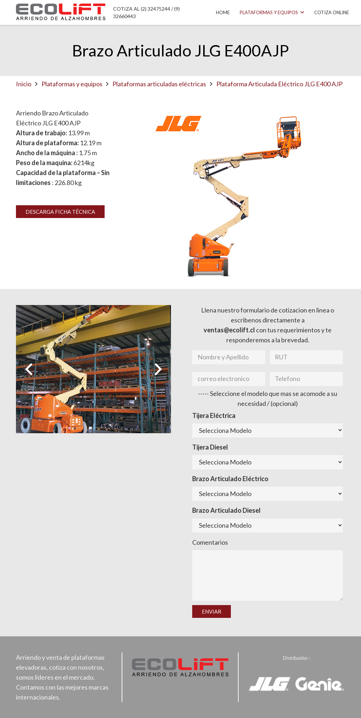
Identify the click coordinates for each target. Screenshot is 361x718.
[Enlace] (60, 12)
